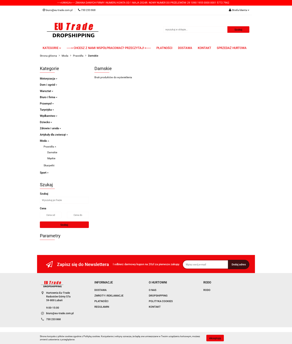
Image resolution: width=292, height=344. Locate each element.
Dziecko (46, 122)
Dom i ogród (48, 84)
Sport (44, 172)
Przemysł (47, 103)
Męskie (51, 158)
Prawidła (50, 146)
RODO (206, 289)
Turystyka (47, 109)
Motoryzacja (48, 78)
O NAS (152, 289)
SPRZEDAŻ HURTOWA (232, 48)
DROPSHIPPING (158, 295)
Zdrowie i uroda (50, 128)
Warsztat (46, 91)
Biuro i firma (48, 97)
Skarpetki (49, 165)
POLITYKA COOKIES (161, 301)
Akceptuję (215, 338)
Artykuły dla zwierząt (54, 134)
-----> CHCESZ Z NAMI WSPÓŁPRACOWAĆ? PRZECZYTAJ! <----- (109, 48)
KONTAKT (204, 48)
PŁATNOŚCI (164, 48)
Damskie (52, 152)
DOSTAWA (185, 48)
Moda (44, 140)
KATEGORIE (52, 48)
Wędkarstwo (48, 116)
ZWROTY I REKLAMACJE (108, 295)
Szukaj (64, 224)
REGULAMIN (101, 306)
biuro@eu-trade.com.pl (60, 313)
